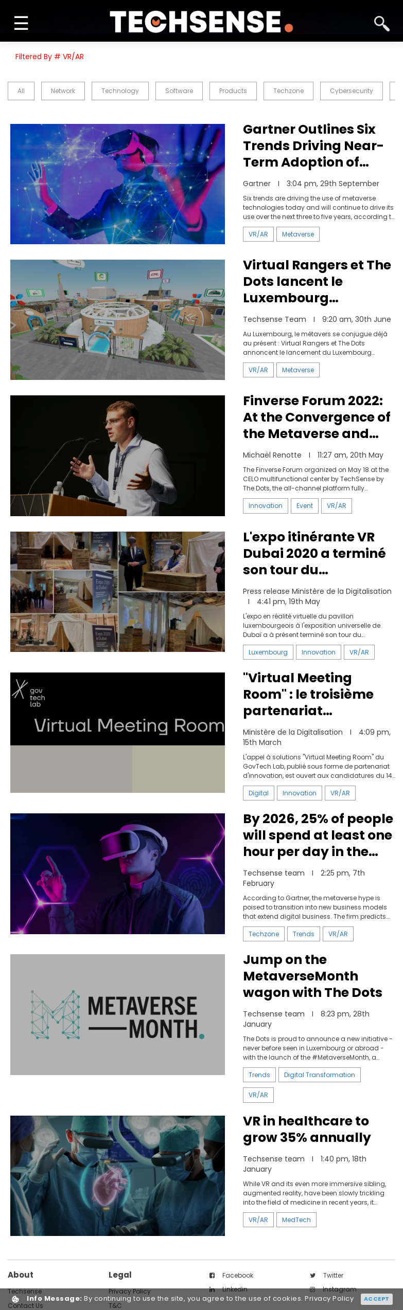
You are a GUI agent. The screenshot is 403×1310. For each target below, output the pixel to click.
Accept (377, 1299)
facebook (231, 1275)
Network (63, 90)
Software (179, 90)
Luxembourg (268, 652)
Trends (303, 934)
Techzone (288, 90)
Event (304, 505)
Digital (259, 793)
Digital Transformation (319, 1074)
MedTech (296, 1219)
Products (233, 90)
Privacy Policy (329, 1299)
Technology (120, 90)
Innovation (266, 505)
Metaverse (298, 234)
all (21, 90)
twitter (326, 1275)
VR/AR (258, 234)
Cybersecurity (351, 90)
